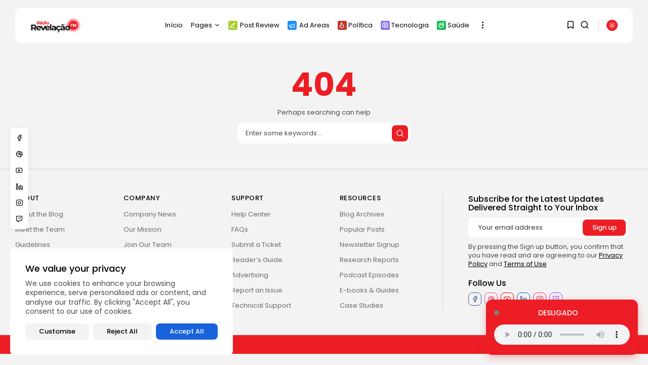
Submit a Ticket (256, 244)
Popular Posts (362, 229)
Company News (150, 214)
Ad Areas (309, 25)
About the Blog (39, 214)
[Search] (324, 133)
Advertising (249, 275)
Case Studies (361, 305)
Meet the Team (40, 229)
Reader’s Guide (256, 260)
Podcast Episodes (369, 275)
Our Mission (142, 229)
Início (174, 25)
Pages (205, 25)
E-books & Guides (369, 290)
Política (355, 25)
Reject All (122, 331)
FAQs (239, 229)
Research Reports (369, 260)
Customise (57, 331)
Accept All (187, 331)
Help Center (251, 214)
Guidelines (32, 244)
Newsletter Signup (369, 244)
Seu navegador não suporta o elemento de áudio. (562, 334)
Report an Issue (256, 290)
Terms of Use (525, 264)
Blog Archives (362, 214)
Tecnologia (405, 25)
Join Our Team (148, 244)
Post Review (253, 25)
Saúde (453, 25)
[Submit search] (400, 133)
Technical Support (261, 305)
